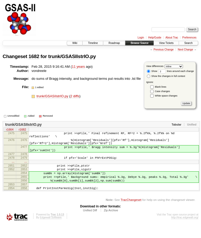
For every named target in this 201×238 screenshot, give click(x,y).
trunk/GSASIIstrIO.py (72, 56)
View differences (155, 66)
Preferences (189, 37)
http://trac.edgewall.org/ (184, 230)
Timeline (93, 43)
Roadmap (114, 43)
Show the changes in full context (166, 76)
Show (152, 71)
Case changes (162, 91)
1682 (34, 56)
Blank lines (160, 87)
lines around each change (176, 71)
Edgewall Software (51, 230)
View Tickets (166, 43)
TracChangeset (131, 213)
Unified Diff (90, 223)
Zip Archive (111, 223)
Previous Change (164, 49)
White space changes (166, 95)
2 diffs (74, 96)
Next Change (185, 49)
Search (188, 43)
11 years (78, 67)
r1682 (22, 130)
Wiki (74, 43)
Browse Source (139, 43)
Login (141, 37)
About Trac (171, 37)
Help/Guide (154, 37)
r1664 (9, 130)
